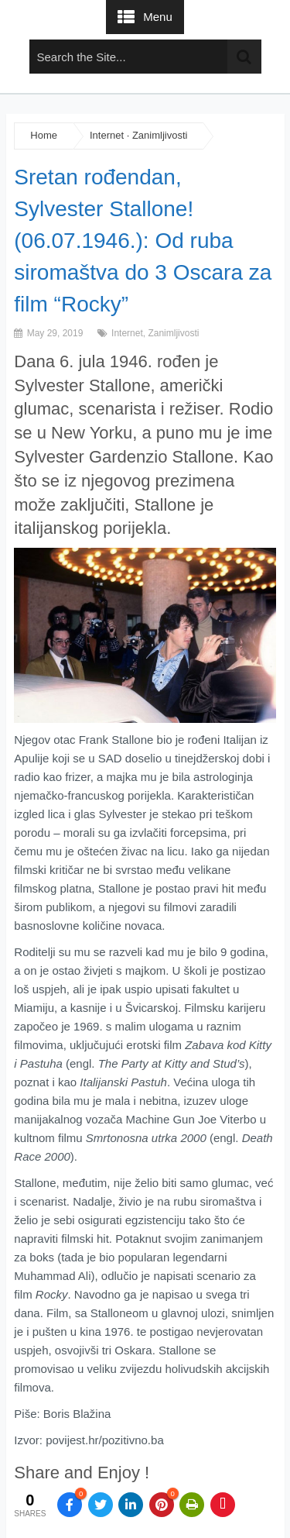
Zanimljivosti (160, 135)
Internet (107, 135)
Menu (157, 16)
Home (43, 135)
